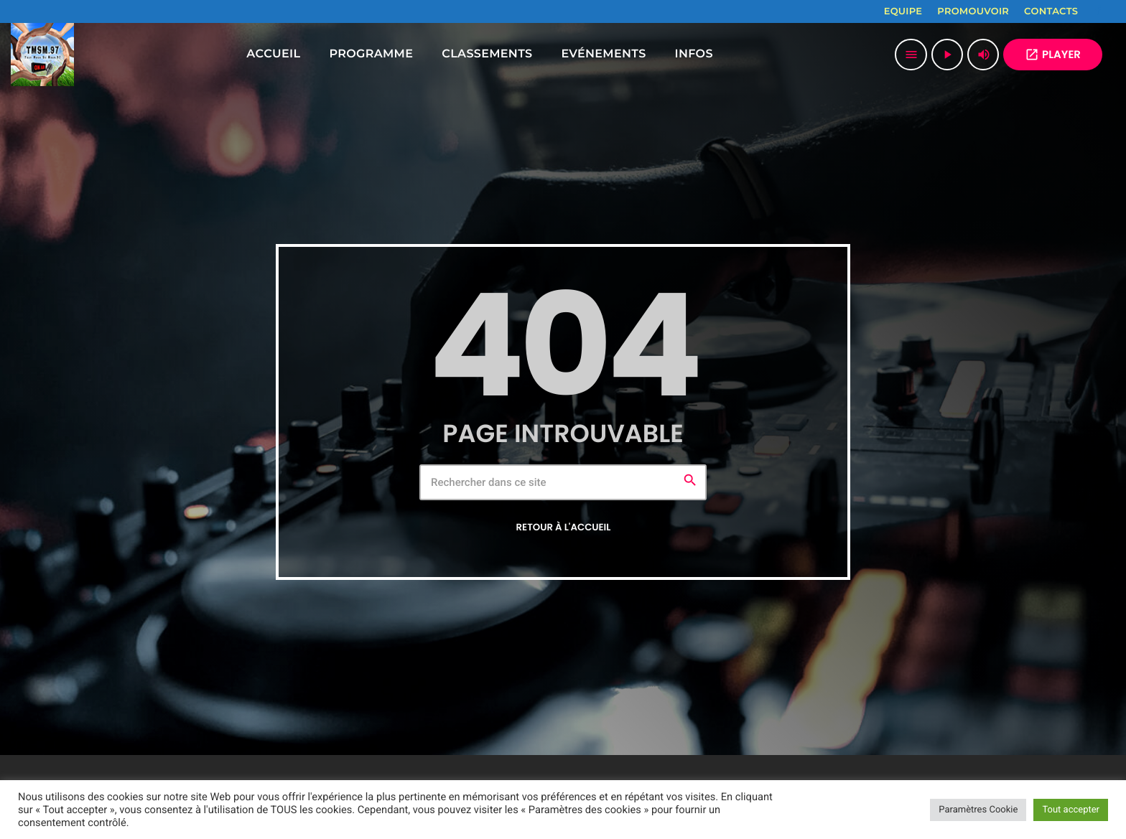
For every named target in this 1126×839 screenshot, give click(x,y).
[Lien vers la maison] (42, 54)
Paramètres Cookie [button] (978, 810)
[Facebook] (1098, 11)
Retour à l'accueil (563, 527)
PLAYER (1053, 54)
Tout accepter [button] (1070, 810)
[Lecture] (947, 54)
